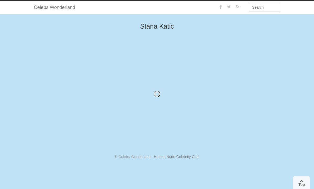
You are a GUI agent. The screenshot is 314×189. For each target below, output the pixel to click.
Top (301, 183)
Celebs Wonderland (54, 7)
